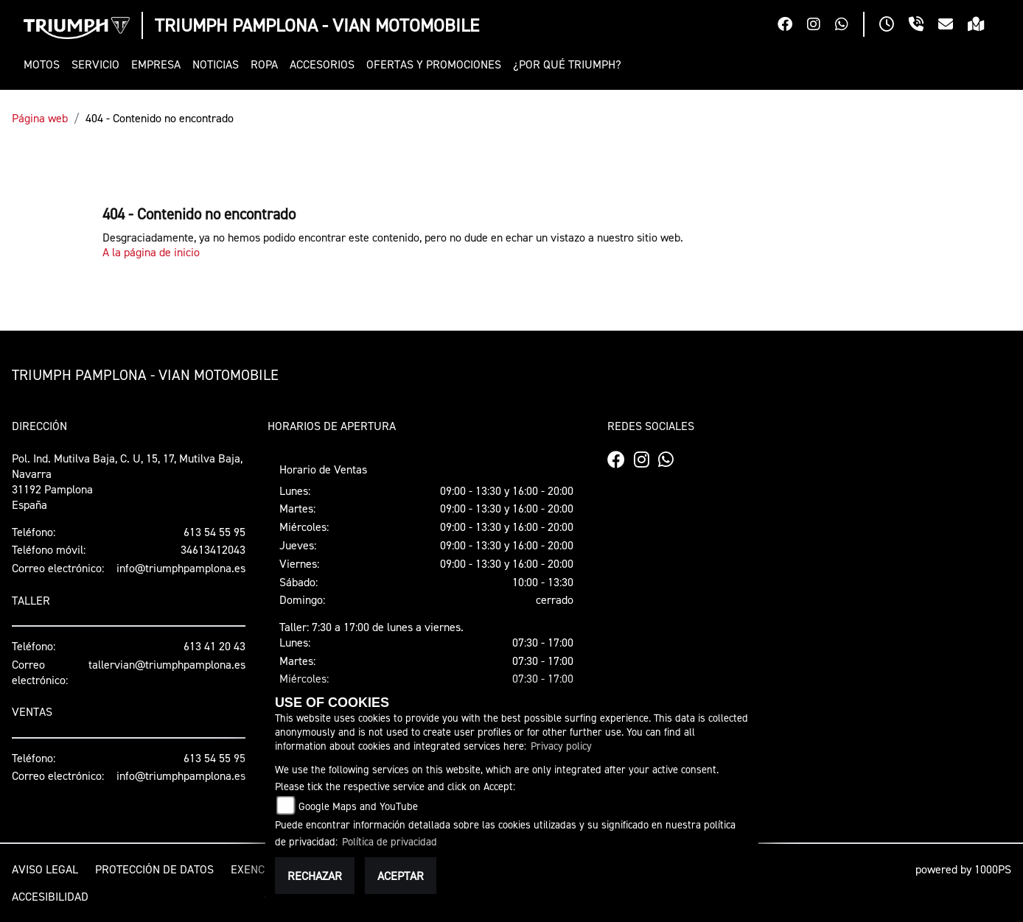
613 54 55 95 (214, 531)
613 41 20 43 (214, 645)
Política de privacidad (389, 841)
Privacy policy (561, 745)
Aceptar (400, 875)
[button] (45, 64)
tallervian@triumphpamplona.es (166, 664)
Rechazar (314, 875)
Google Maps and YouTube (358, 806)
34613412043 (213, 549)
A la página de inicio (151, 251)
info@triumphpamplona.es (180, 567)
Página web (40, 117)
